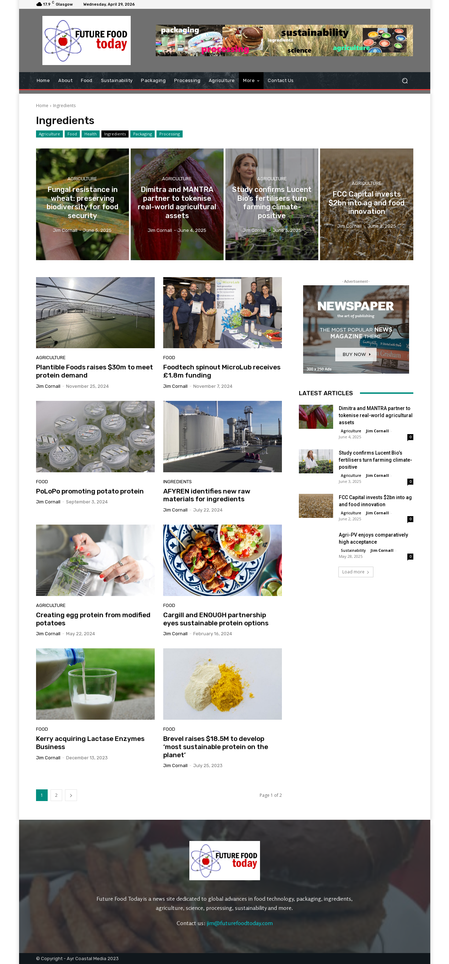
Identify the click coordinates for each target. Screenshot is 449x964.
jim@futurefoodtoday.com (240, 923)
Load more (356, 572)
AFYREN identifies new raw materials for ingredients (206, 495)
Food (72, 134)
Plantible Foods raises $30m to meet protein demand (94, 371)
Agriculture (49, 134)
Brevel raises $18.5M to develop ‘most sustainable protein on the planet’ (215, 747)
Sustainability (353, 550)
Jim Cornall (48, 386)
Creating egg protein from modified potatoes (93, 619)
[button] (405, 80)
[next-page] (71, 795)
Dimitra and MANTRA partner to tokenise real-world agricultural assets (376, 415)
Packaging (142, 134)
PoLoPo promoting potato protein (90, 491)
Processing (169, 134)
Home (42, 106)
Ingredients (115, 134)
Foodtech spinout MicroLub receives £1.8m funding (221, 371)
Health (91, 134)
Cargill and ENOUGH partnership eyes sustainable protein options (215, 619)
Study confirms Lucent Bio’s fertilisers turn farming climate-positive (375, 460)
